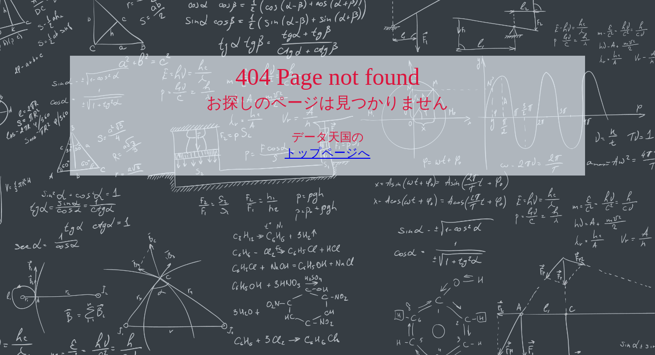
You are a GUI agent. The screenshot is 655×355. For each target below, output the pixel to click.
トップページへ (327, 152)
